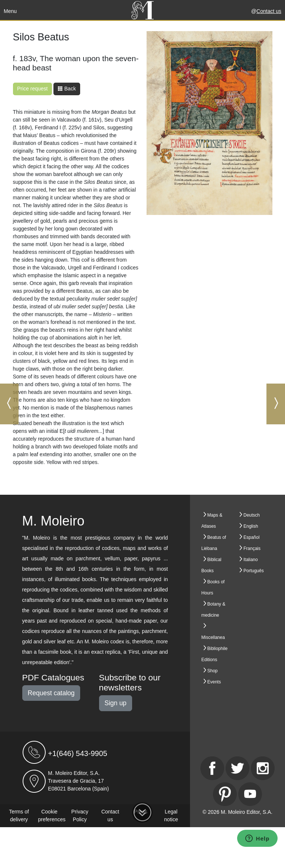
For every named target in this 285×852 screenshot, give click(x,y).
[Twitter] (237, 768)
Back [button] (67, 89)
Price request (32, 89)
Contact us (268, 11)
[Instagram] (263, 768)
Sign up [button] (116, 703)
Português (253, 570)
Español (251, 537)
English (250, 526)
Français (252, 548)
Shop (212, 670)
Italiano (250, 559)
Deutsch (251, 515)
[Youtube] (250, 794)
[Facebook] (212, 768)
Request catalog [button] (51, 693)
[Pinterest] (225, 794)
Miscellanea (213, 637)
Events (214, 681)
